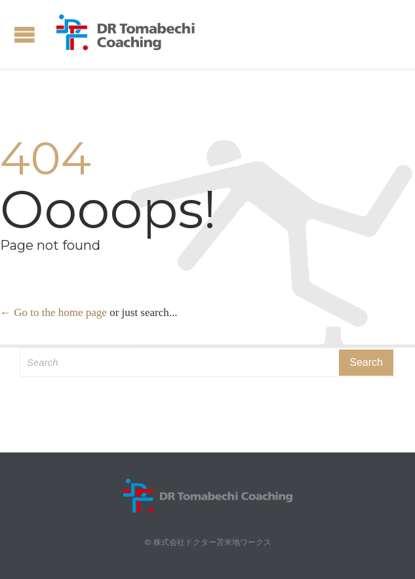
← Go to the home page (53, 312)
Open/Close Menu (24, 34)
